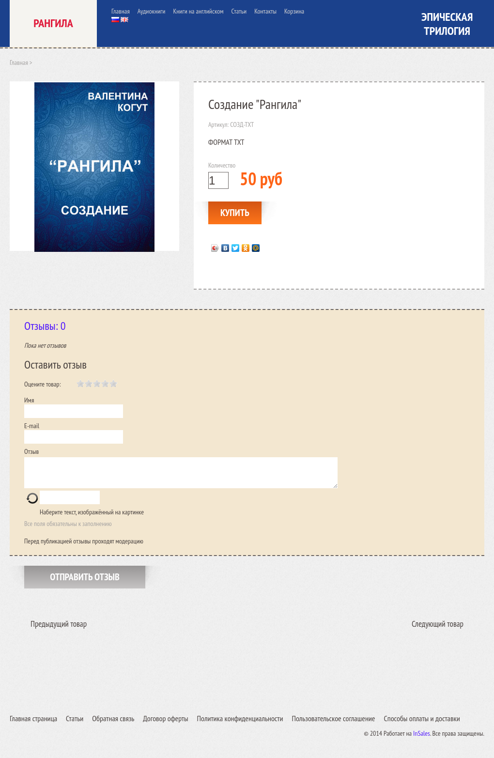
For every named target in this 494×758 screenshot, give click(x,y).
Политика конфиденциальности (240, 724)
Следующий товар (437, 629)
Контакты (265, 11)
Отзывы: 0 (45, 325)
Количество (221, 165)
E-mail (31, 425)
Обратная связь (113, 724)
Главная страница (33, 724)
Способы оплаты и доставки (422, 724)
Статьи (239, 11)
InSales (421, 739)
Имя (29, 400)
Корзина (294, 11)
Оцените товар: (42, 384)
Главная (120, 11)
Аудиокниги (152, 11)
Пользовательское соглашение (333, 724)
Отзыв (31, 451)
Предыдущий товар (59, 629)
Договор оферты (165, 724)
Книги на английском (198, 11)
